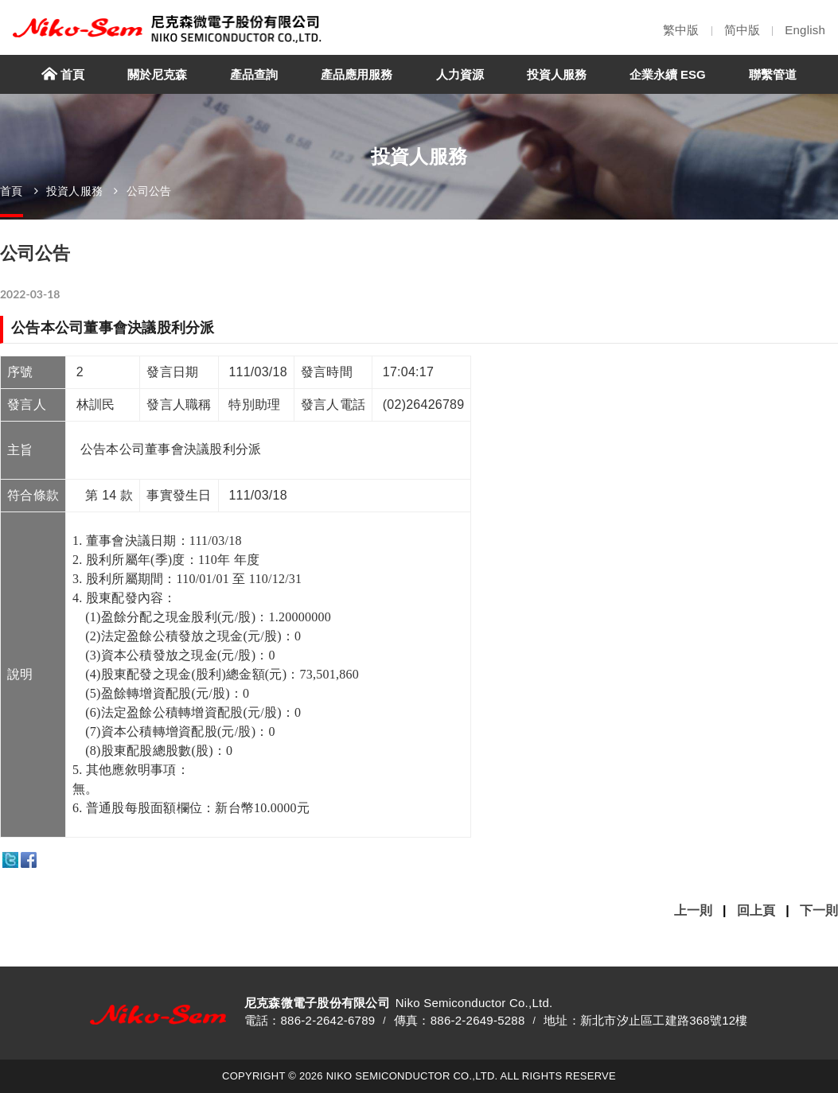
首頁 (11, 191)
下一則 (819, 910)
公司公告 (149, 191)
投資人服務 (74, 191)
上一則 (693, 910)
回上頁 (756, 910)
